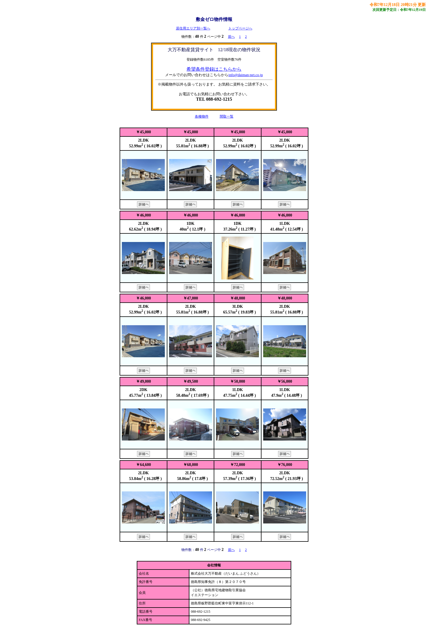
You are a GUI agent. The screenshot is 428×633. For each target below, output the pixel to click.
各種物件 (202, 116)
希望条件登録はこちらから (214, 69)
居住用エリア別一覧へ (193, 28)
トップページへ (240, 28)
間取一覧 (226, 116)
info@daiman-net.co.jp (245, 75)
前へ (231, 37)
